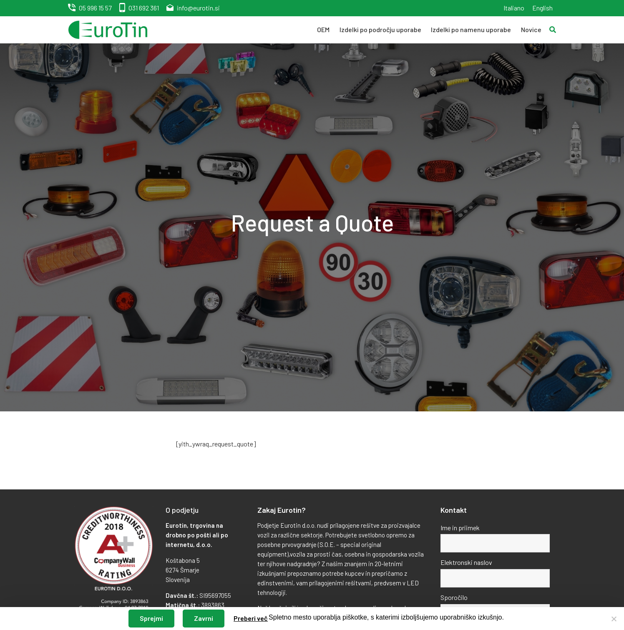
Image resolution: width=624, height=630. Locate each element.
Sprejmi (151, 618)
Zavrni (203, 618)
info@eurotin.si (198, 8)
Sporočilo (454, 597)
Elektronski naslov (466, 562)
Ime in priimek (460, 528)
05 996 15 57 (95, 8)
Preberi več (251, 618)
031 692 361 (143, 8)
